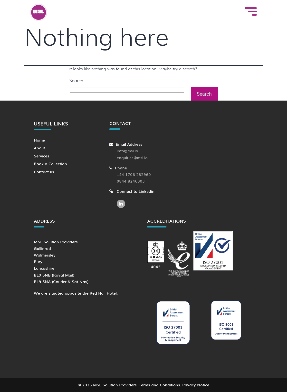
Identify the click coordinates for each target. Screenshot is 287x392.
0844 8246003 (131, 181)
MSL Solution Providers (115, 385)
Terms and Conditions (159, 385)
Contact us (44, 172)
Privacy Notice (195, 385)
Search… (78, 80)
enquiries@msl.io (132, 157)
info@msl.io (127, 151)
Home (39, 140)
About (39, 148)
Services (41, 156)
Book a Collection (50, 163)
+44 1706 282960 (134, 174)
